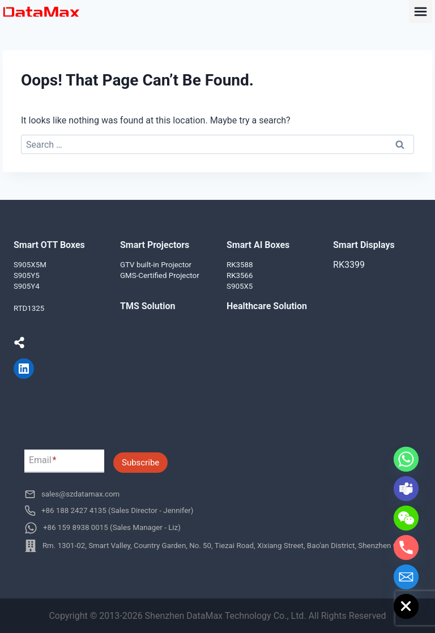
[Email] (406, 576)
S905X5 (240, 286)
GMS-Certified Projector (159, 275)
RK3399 (349, 264)
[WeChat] (406, 518)
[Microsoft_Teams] (406, 488)
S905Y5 (27, 275)
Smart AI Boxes (258, 244)
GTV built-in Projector (155, 264)
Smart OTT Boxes (49, 244)
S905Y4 (27, 286)
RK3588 (240, 264)
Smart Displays (364, 244)
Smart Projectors (154, 244)
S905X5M (30, 264)
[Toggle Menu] (420, 11)
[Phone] (406, 547)
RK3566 (240, 275)
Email (43, 460)
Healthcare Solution (267, 306)
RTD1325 (29, 308)
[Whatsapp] (406, 459)
